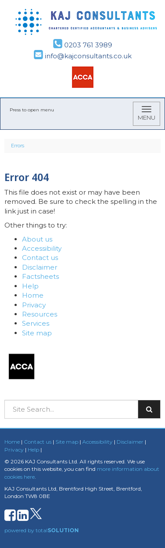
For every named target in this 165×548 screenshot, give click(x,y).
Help (30, 286)
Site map (37, 333)
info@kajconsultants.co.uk (83, 56)
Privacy (34, 305)
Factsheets (40, 276)
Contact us (40, 257)
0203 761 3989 (82, 45)
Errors (17, 145)
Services (35, 323)
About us (37, 239)
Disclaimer (39, 267)
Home (33, 295)
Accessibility (42, 248)
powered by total (41, 530)
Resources (39, 314)
